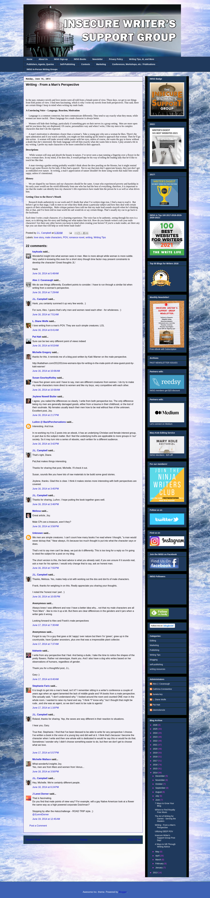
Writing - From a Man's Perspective (165, 826)
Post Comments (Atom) (90, 848)
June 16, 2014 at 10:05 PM (46, 596)
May (157, 851)
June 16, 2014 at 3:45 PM (45, 488)
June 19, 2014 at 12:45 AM (46, 819)
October (159, 784)
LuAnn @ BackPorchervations (49, 422)
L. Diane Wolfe (40, 321)
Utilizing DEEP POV (164, 831)
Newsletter (97, 59)
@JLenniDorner (40, 814)
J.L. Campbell (40, 299)
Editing (153, 640)
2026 (155, 725)
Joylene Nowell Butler (44, 396)
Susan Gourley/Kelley (44, 378)
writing (89, 237)
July (157, 796)
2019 (155, 753)
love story (39, 237)
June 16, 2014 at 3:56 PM (45, 526)
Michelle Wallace (41, 759)
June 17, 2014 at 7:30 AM (45, 625)
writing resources (157, 669)
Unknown (37, 533)
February (159, 863)
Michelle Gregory (41, 352)
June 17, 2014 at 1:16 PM (45, 707)
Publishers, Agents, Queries (40, 64)
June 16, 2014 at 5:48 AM (45, 273)
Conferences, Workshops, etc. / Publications (133, 64)
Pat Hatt (36, 336)
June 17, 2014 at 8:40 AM (45, 679)
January (159, 867)
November (160, 780)
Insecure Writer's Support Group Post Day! (165, 837)
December (160, 776)
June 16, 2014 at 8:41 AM (45, 330)
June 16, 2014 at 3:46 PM (45, 504)
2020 (155, 749)
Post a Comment (38, 825)
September (160, 788)
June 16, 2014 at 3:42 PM (45, 444)
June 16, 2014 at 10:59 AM (46, 390)
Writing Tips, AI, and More (141, 59)
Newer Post (33, 839)
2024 (155, 733)
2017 (155, 761)
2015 (155, 768)
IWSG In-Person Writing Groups (42, 69)
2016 (155, 764)
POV (65, 237)
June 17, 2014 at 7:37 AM (45, 644)
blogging (154, 659)
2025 (155, 729)
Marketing (101, 64)
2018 (155, 756)
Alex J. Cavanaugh (42, 280)
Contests (85, 64)
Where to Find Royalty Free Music (165, 811)
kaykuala (37, 251)
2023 (155, 737)
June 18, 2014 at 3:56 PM (45, 771)
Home (29, 59)
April (157, 856)
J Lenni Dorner (40, 794)
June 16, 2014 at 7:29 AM (45, 292)
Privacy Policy (116, 59)
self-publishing (156, 664)
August (158, 792)
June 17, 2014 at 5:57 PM (45, 752)
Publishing (154, 650)
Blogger (123, 892)
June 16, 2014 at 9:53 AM (45, 345)
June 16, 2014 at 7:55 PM (45, 568)
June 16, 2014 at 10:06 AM (46, 371)
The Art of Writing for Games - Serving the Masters (165, 818)
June (157, 800)
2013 (155, 872)
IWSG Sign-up (61, 59)
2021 (155, 745)
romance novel (76, 237)
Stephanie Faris (41, 686)
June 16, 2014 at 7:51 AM (45, 314)
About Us (43, 59)
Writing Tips (100, 237)
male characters (53, 237)
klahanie (37, 650)
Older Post (133, 839)
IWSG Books (80, 59)
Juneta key (158, 694)
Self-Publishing (67, 64)
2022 (155, 741)
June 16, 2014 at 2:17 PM (45, 415)
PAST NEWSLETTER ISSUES (163, 363)
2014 (155, 772)
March (158, 859)
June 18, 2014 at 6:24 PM (45, 787)
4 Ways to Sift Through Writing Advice (165, 845)
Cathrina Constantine (162, 689)
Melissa (36, 511)
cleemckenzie (159, 710)
